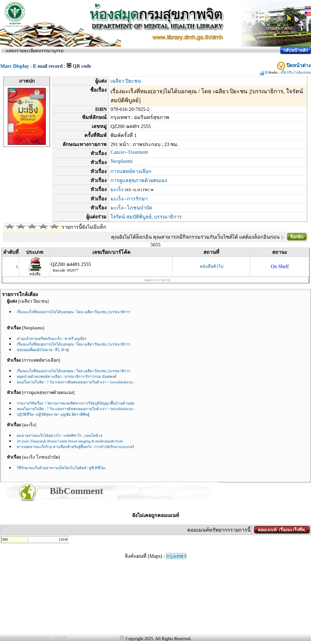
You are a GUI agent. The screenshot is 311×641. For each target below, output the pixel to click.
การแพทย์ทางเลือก (130, 171)
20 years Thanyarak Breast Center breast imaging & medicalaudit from (70, 441)
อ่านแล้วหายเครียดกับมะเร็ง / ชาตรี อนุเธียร (51, 339)
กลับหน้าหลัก (295, 50)
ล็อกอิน (297, 237)
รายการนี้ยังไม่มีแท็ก (84, 227)
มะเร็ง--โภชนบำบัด (131, 207)
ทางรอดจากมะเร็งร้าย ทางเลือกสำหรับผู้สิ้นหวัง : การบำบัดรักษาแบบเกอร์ (75, 447)
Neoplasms (121, 161)
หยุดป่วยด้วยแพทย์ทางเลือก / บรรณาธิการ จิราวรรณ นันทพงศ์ (66, 376)
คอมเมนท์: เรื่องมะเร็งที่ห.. (282, 530)
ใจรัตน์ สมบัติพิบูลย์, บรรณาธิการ (146, 216)
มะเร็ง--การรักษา (129, 198)
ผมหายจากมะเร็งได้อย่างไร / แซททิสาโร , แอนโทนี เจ (60, 435)
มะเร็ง (116, 189)
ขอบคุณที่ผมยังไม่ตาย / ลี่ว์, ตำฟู (43, 350)
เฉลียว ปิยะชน (125, 81)
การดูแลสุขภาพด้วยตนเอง (138, 180)
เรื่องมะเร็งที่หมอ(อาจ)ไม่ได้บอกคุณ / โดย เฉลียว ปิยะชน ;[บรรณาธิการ (73, 312)
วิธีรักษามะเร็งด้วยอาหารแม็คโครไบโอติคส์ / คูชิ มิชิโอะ (61, 468)
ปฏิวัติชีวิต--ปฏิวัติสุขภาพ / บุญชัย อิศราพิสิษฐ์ (53, 414)
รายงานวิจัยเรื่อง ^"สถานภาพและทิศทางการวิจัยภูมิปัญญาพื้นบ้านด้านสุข (75, 403)
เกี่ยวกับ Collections (296, 72)
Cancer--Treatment (129, 152)
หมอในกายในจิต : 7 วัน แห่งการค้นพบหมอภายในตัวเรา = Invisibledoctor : (76, 382)
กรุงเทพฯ (176, 556)
